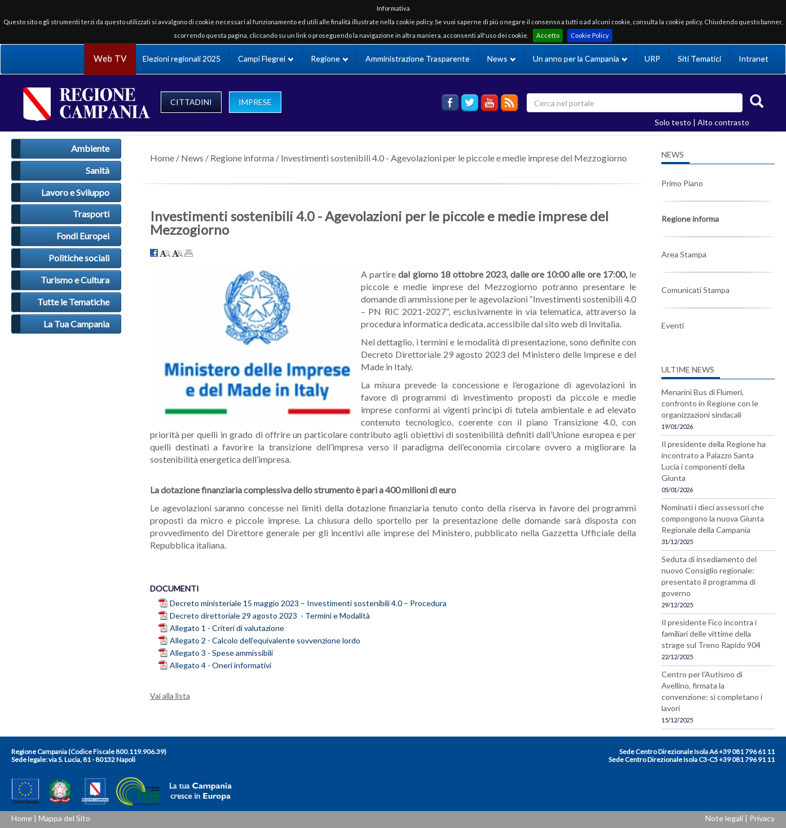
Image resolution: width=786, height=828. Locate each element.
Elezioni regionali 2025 (181, 58)
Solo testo (673, 122)
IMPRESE (255, 102)
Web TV (110, 58)
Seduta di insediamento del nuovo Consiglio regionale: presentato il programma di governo (709, 576)
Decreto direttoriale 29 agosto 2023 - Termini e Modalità (270, 615)
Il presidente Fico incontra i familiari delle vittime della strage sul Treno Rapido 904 (711, 633)
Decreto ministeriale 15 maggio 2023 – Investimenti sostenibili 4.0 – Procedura (308, 603)
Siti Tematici (699, 58)
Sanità (97, 170)
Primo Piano (682, 183)
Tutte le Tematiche (73, 301)
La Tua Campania (76, 323)
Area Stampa (683, 254)
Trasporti (91, 213)
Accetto (547, 35)
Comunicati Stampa (695, 290)
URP (652, 58)
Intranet (754, 58)
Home (162, 157)
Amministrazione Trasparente (417, 58)
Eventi (672, 325)
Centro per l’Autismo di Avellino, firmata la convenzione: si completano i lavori (711, 691)
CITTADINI (191, 102)
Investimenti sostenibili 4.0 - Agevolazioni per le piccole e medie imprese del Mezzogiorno (454, 157)
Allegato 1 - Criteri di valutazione (228, 628)
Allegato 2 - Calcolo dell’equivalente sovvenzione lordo (266, 640)
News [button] (501, 58)
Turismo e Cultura (75, 279)
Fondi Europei (82, 235)
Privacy (762, 818)
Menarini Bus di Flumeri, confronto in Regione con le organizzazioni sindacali (709, 403)
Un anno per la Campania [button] (580, 58)
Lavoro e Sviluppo (75, 192)
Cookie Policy (590, 35)
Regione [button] (329, 58)
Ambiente (90, 148)
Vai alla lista (170, 695)
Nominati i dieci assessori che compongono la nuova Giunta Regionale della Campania (712, 518)
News (192, 157)
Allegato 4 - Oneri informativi (221, 665)
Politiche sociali (78, 257)
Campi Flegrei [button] (265, 58)
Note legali (724, 818)
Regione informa (242, 157)
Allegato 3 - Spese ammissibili (222, 653)
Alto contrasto (723, 122)
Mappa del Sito (64, 818)
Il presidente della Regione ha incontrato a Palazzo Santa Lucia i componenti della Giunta (713, 461)
